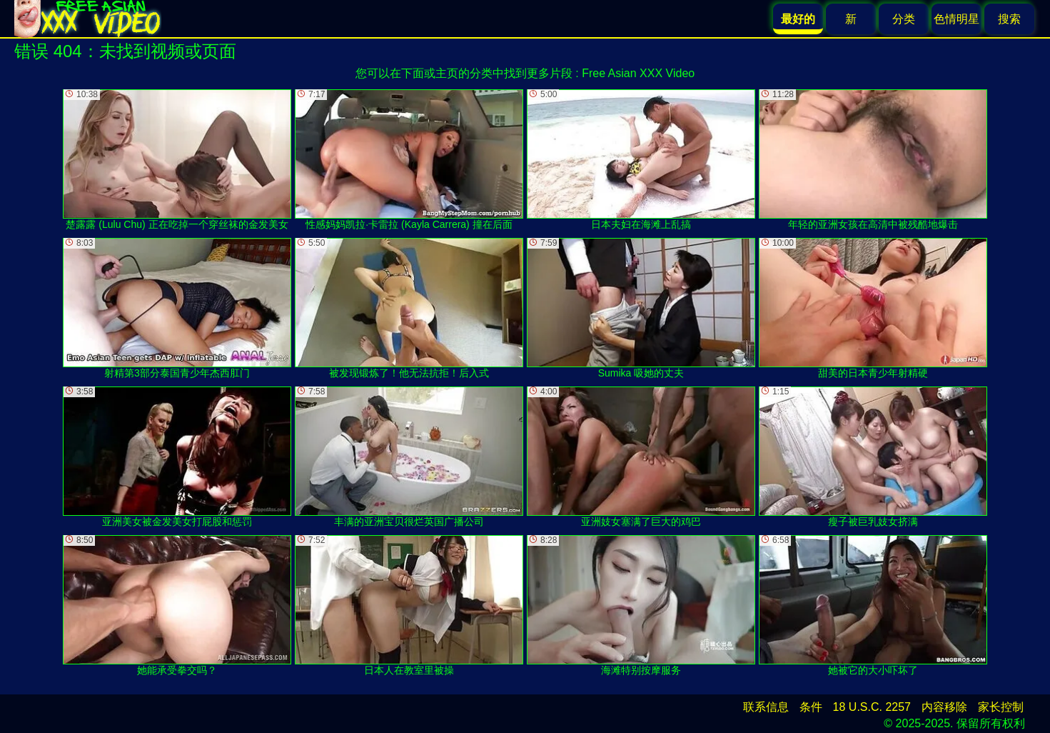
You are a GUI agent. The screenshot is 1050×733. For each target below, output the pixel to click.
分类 (903, 19)
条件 (810, 707)
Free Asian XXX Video (638, 73)
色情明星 (956, 19)
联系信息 (766, 707)
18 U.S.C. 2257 (872, 707)
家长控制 (1001, 707)
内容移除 (944, 707)
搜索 (1009, 19)
